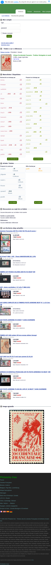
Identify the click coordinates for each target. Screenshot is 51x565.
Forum (29, 11)
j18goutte (3, 174)
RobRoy (28, 140)
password (4, 28)
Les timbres (5, 16)
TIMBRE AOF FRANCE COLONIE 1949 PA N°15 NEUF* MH (17, 272)
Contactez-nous (4, 564)
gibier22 (28, 120)
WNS (32, 560)
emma (28, 124)
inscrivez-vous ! (5, 45)
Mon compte (46, 11)
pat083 (3, 154)
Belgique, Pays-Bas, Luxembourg (9, 488)
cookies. (16, 2)
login (2, 22)
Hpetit (2, 140)
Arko (2, 150)
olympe (3, 136)
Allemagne (3, 493)
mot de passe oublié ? (7, 43)
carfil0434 (3, 89)
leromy (2, 80)
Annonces (37, 11)
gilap (27, 132)
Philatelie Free (22, 6)
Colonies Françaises (6, 482)
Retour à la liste (5, 52)
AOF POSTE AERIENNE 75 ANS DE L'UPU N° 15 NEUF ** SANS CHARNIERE (23, 389)
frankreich (3, 117)
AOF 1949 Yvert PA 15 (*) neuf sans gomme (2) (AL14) (16, 356)
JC (1, 94)
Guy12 (2, 112)
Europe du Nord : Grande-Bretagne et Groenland (14, 508)
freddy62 (28, 108)
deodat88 (28, 128)
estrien (28, 88)
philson (3, 126)
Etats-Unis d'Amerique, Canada (9, 495)
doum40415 (29, 92)
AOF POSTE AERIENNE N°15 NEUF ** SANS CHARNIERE (17, 320)
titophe (2, 98)
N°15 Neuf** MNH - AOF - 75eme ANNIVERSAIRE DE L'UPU (18, 256)
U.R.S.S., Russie (5, 498)
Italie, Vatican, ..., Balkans (7, 503)
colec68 (28, 80)
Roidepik (3, 84)
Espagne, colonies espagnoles (9, 506)
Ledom (28, 112)
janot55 (3, 197)
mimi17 (3, 122)
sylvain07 (28, 136)
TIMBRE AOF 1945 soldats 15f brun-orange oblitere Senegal (18, 335)
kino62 (28, 152)
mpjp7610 (3, 108)
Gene (2, 103)
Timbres (20, 11)
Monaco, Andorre (5, 485)
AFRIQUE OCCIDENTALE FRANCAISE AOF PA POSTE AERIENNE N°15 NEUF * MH (25, 372)
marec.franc (4, 131)
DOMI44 (28, 84)
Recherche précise (17, 16)
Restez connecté (7, 33)
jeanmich (28, 104)
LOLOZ (28, 144)
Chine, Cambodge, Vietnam (8, 501)
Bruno (27, 148)
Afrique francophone (6, 490)
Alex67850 (4, 145)
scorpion (28, 96)
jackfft (27, 169)
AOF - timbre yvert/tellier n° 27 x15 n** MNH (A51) (15, 287)
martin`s (3, 180)
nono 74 (28, 100)
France (2, 480)
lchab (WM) (29, 116)
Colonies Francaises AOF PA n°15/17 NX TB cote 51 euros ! (18, 231)
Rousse (3, 185)
